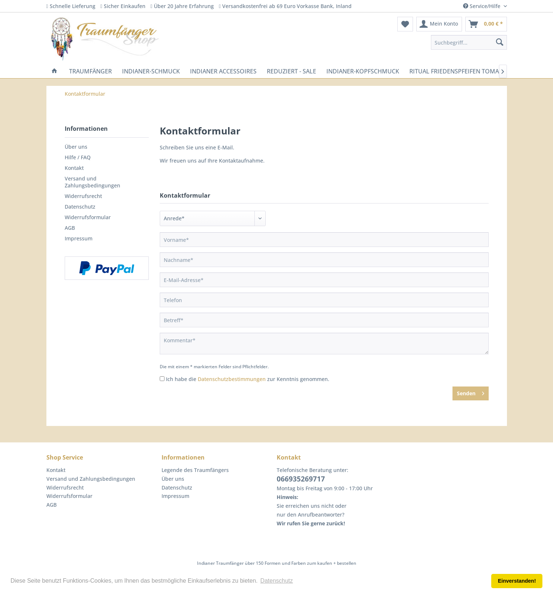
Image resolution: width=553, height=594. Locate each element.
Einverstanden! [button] (517, 581)
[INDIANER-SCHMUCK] (151, 71)
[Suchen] (499, 42)
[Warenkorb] (486, 24)
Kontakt (74, 167)
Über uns (76, 146)
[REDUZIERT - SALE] (291, 71)
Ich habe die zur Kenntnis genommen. (247, 379)
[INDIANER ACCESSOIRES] (223, 71)
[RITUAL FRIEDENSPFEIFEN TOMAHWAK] (462, 71)
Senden (470, 392)
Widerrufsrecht (83, 196)
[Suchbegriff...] (469, 42)
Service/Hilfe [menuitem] (482, 6)
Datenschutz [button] (276, 581)
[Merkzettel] (405, 24)
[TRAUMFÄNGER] (90, 71)
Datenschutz (80, 206)
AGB (70, 227)
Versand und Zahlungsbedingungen (92, 182)
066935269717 (301, 479)
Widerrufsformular (88, 217)
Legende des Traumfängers (195, 470)
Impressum (78, 238)
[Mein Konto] (439, 24)
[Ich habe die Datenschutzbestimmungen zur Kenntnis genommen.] (162, 378)
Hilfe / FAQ (78, 157)
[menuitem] (405, 24)
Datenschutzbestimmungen (232, 379)
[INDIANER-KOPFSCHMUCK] (362, 71)
